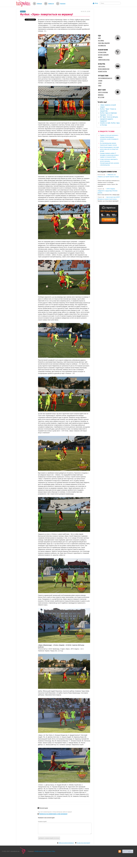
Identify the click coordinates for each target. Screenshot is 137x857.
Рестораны (101, 40)
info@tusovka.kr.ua (40, 851)
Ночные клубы (102, 52)
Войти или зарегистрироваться (66, 842)
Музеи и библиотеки (103, 69)
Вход (96, 3)
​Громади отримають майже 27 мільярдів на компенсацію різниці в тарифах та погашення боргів (109, 155)
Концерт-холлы (102, 71)
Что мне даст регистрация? (83, 842)
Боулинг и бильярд (103, 54)
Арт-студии (101, 97)
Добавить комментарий (49, 838)
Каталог (62, 3)
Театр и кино (101, 66)
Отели (100, 83)
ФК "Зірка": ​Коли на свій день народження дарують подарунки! (109, 119)
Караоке (100, 57)
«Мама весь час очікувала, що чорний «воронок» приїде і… (108, 176)
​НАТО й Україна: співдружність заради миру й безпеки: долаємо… (108, 190)
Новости (51, 3)
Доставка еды (102, 45)
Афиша (39, 3)
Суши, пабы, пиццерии (104, 43)
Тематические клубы (104, 59)
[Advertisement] (111, 21)
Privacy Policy (51, 851)
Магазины (101, 95)
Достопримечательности (105, 78)
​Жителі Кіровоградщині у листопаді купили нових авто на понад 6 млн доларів (109, 149)
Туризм (100, 80)
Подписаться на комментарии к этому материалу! (53, 814)
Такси (99, 85)
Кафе (99, 38)
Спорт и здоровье (103, 92)
